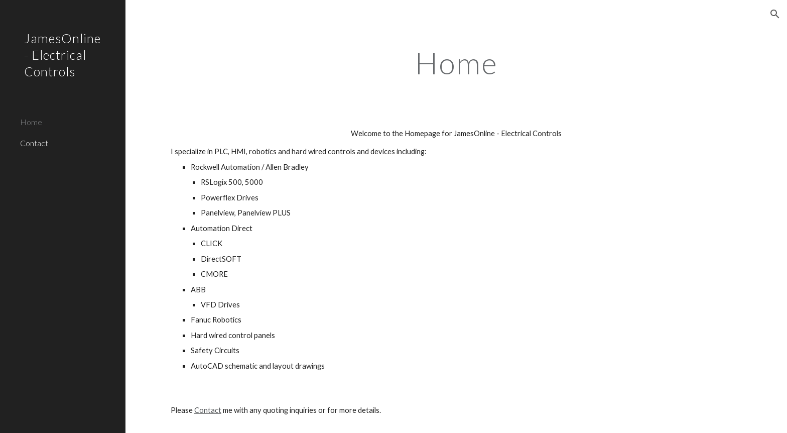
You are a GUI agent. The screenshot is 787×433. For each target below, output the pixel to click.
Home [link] (31, 122)
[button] (775, 14)
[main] (456, 62)
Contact (207, 410)
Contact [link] (34, 143)
